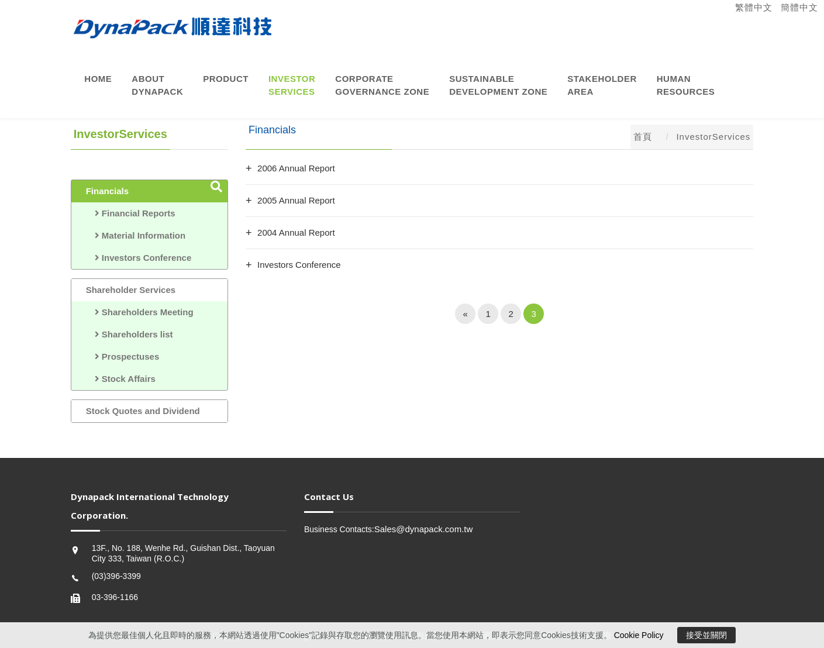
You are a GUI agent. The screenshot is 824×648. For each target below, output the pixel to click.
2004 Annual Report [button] (296, 232)
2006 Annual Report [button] (296, 168)
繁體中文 (754, 7)
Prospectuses (123, 356)
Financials (107, 191)
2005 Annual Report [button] (296, 200)
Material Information (136, 235)
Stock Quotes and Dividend (143, 411)
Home (98, 79)
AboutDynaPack (157, 85)
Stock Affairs (121, 379)
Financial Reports (130, 213)
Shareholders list (129, 334)
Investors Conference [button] (299, 265)
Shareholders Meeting (140, 312)
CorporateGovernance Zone (382, 85)
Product (226, 79)
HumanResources (686, 85)
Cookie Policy (639, 635)
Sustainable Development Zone (498, 85)
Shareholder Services (130, 290)
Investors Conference (139, 258)
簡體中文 (799, 7)
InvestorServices (291, 85)
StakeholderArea (602, 85)
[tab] (499, 168)
